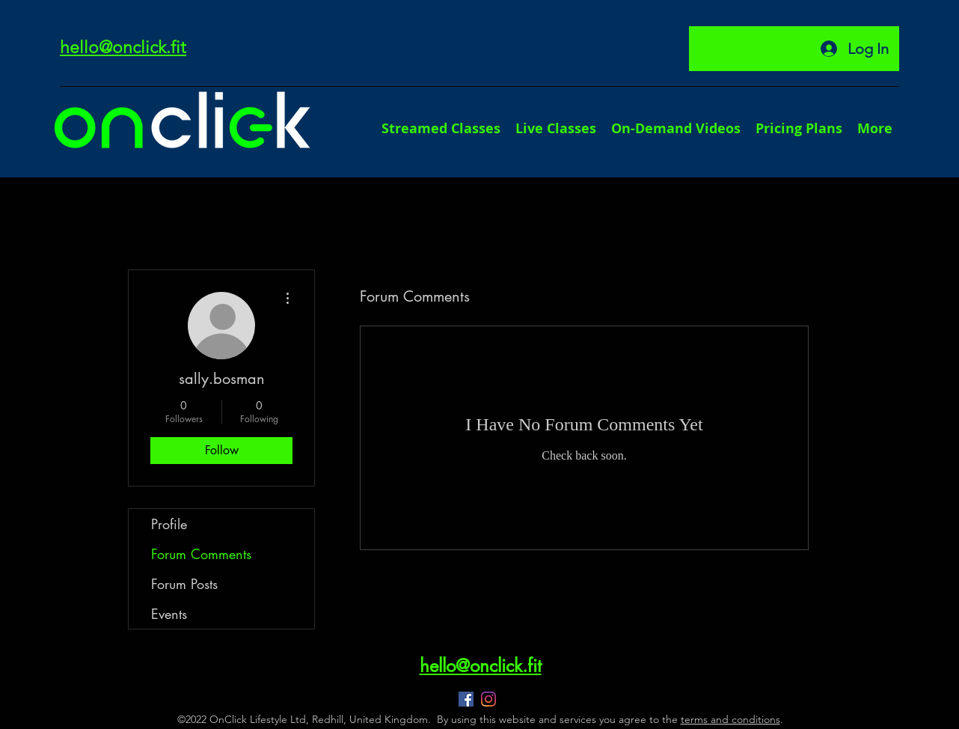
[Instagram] (488, 699)
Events (169, 614)
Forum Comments (201, 554)
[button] (875, 128)
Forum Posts (184, 584)
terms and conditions (730, 719)
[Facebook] (466, 699)
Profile (169, 524)
